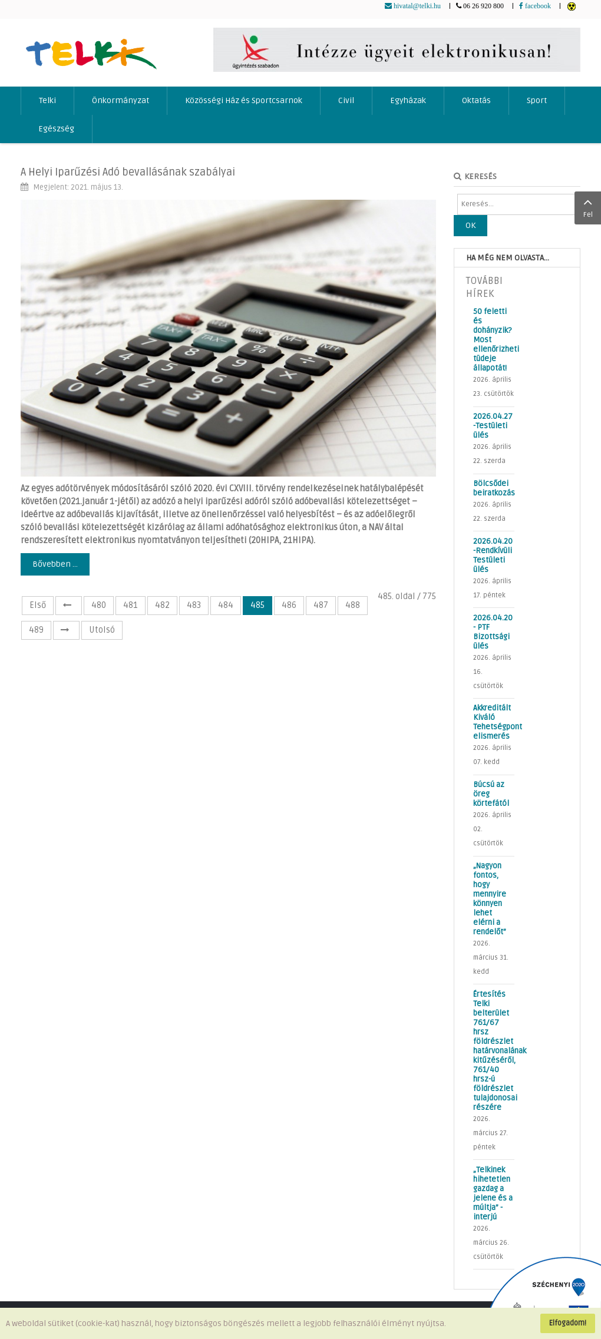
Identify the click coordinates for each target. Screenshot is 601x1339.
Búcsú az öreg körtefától (491, 794)
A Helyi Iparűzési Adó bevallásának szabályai (128, 172)
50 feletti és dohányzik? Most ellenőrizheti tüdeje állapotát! (493, 340)
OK (470, 225)
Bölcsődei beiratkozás (493, 488)
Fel (587, 206)
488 (352, 605)
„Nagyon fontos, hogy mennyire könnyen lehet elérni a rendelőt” (489, 899)
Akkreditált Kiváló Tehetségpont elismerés (493, 722)
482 (162, 605)
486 (289, 605)
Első (37, 605)
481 (130, 605)
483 (194, 605)
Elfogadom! (567, 1323)
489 (36, 630)
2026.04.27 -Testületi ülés (493, 426)
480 (98, 605)
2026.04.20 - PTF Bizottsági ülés (493, 632)
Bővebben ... (55, 564)
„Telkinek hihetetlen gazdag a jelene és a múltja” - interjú (493, 1193)
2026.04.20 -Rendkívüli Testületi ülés (493, 555)
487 (320, 605)
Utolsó (102, 630)
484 (225, 605)
